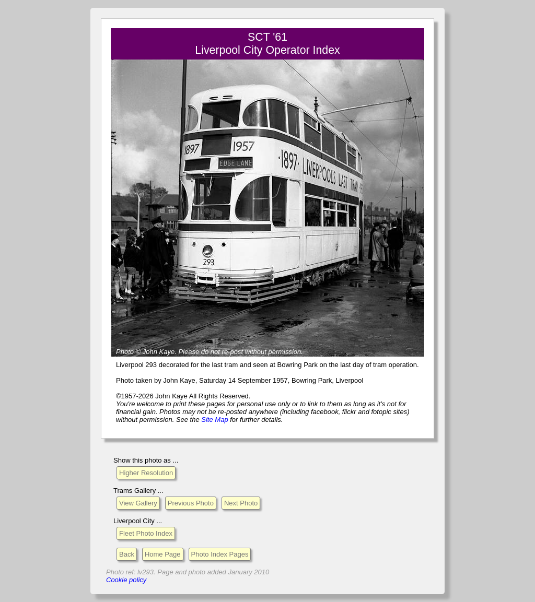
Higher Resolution (146, 473)
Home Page (163, 554)
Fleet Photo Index (145, 533)
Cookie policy (126, 580)
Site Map (214, 419)
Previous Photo (191, 503)
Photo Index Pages (220, 554)
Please (188, 352)
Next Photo (241, 503)
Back (126, 554)
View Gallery (138, 503)
